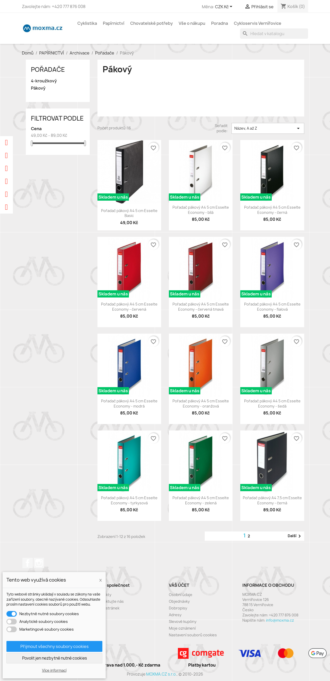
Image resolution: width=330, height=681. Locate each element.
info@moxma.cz (280, 620)
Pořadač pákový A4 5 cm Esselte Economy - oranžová (200, 403)
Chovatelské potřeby (151, 23)
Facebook (27, 563)
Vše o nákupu (192, 23)
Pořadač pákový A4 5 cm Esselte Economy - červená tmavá (200, 307)
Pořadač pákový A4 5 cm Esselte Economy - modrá (129, 403)
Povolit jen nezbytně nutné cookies (54, 658)
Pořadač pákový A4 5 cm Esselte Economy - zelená (200, 500)
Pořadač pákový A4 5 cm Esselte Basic (129, 213)
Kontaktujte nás (109, 601)
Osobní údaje (180, 594)
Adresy (175, 614)
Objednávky (179, 601)
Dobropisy (178, 608)
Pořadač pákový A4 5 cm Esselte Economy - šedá (272, 403)
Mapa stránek (107, 608)
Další (295, 536)
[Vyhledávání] (274, 33)
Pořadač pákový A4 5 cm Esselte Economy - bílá (200, 210)
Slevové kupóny (182, 621)
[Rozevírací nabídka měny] (224, 7)
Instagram (39, 563)
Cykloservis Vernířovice (257, 23)
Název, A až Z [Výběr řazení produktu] (267, 128)
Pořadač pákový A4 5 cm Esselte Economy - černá (272, 210)
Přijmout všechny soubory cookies (54, 646)
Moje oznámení (182, 628)
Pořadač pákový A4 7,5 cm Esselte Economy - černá (272, 500)
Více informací (54, 670)
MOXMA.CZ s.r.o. (161, 674)
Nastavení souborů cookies (193, 634)
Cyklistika (87, 23)
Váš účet (179, 585)
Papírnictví (113, 23)
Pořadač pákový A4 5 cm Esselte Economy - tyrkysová (129, 500)
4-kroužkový (44, 81)
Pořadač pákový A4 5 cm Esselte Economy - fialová (272, 307)
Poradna (219, 23)
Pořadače (48, 69)
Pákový (38, 88)
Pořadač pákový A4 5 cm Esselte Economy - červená (129, 307)
